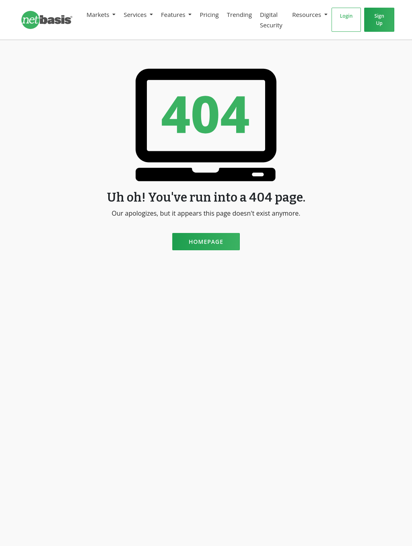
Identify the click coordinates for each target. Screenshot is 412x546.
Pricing (209, 14)
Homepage (206, 241)
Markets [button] (99, 14)
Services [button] (136, 14)
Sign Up (379, 19)
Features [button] (174, 14)
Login (346, 15)
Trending (239, 14)
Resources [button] (307, 14)
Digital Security (271, 19)
